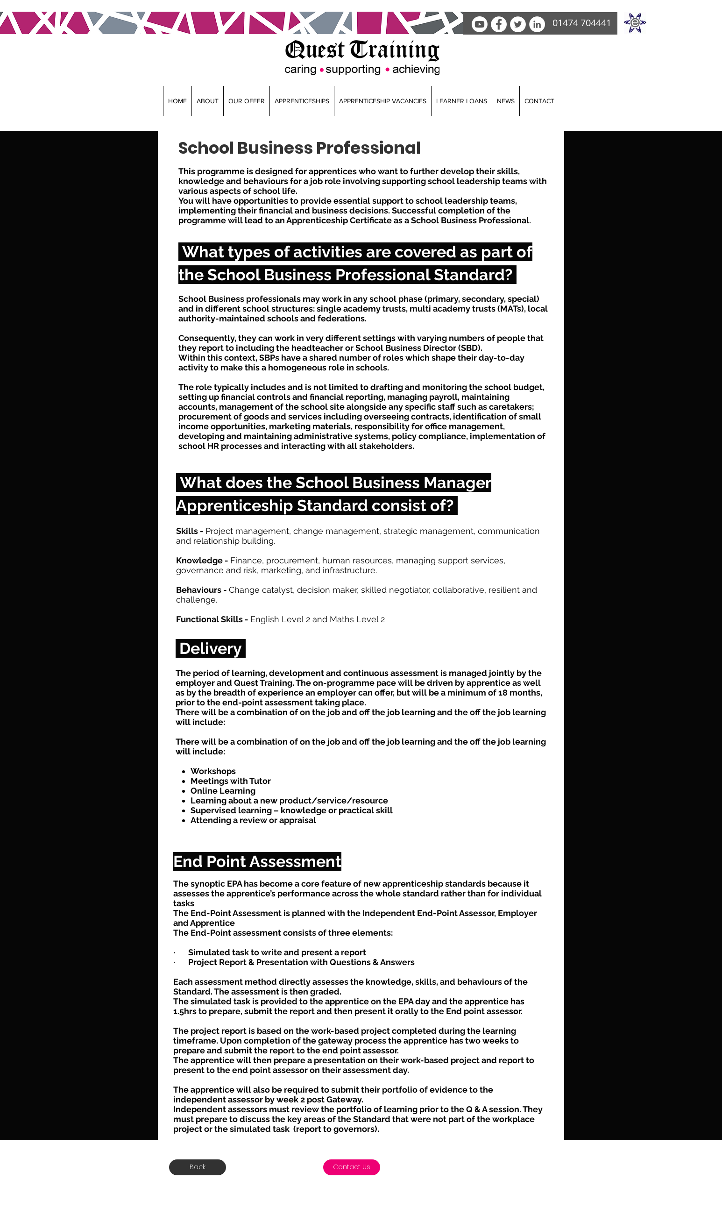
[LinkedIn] (537, 24)
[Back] (197, 1167)
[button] (207, 101)
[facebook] (499, 24)
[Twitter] (518, 24)
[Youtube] (480, 24)
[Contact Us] (351, 1167)
